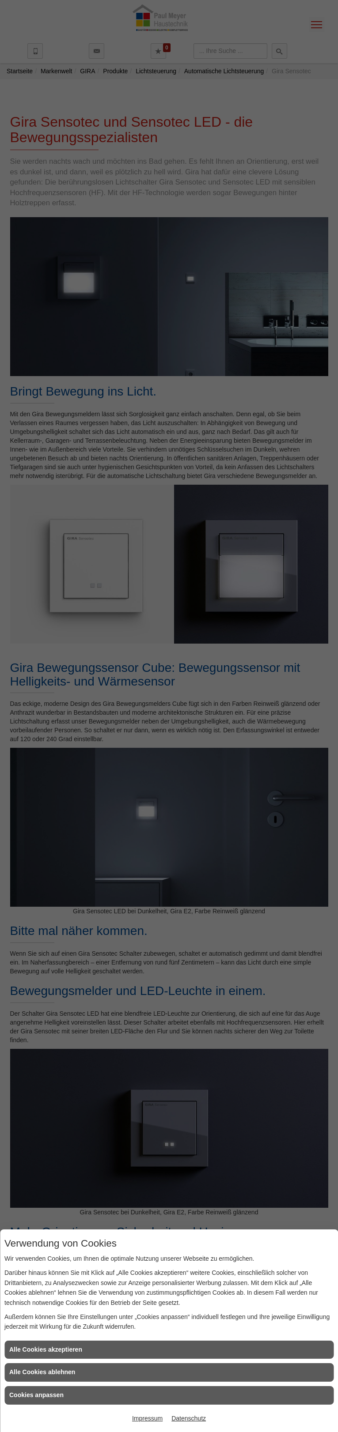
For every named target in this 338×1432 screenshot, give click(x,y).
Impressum (147, 1418)
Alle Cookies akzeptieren (45, 1349)
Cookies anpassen (36, 1394)
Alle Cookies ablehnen (42, 1371)
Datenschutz (188, 1418)
